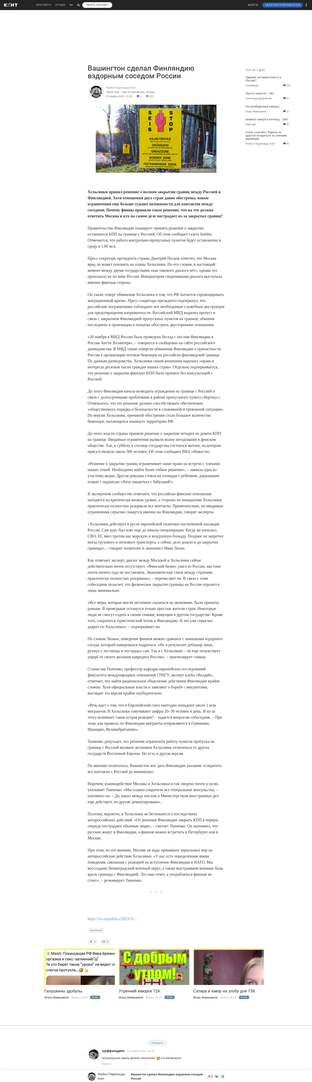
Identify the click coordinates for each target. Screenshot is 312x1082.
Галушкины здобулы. (63, 991)
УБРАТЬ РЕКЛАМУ (97, 5)
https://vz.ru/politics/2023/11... (112, 919)
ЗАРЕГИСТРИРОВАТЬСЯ (282, 5)
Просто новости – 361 (260, 93)
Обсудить (157, 1042)
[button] (306, 5)
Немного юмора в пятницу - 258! (267, 119)
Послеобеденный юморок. (263, 106)
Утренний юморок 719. (140, 991)
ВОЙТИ (253, 5)
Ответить (106, 1064)
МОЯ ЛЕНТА (43, 5)
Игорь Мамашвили (56, 997)
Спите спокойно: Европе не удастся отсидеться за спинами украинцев (266, 135)
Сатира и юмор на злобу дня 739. (224, 991)
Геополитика (96, 930)
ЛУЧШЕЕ (60, 5)
